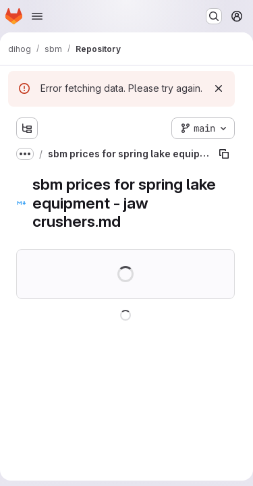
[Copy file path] (224, 154)
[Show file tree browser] (27, 128)
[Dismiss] (218, 88)
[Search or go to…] (214, 16)
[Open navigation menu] (37, 16)
